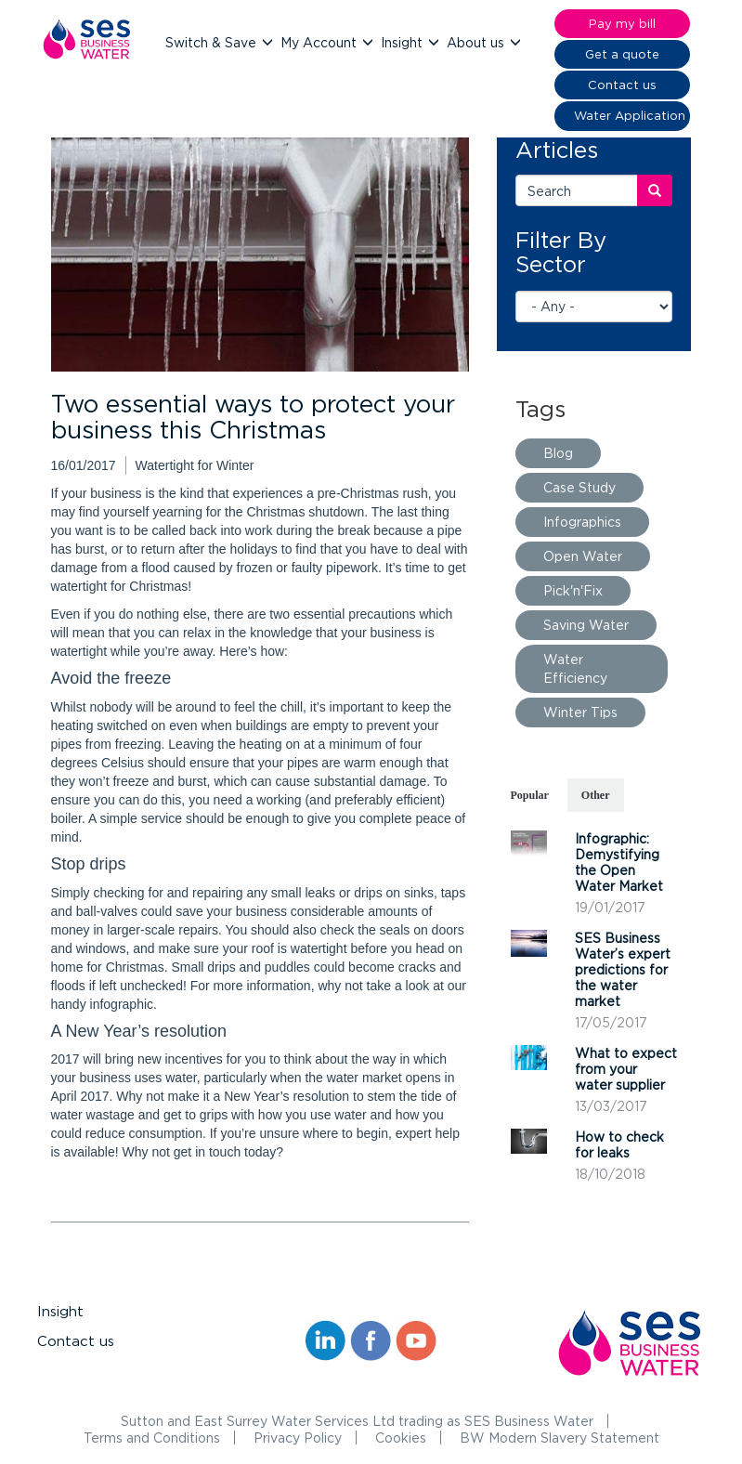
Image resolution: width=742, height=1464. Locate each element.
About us (477, 42)
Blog (558, 453)
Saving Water (586, 625)
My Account (320, 42)
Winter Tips (580, 712)
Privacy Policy (298, 1437)
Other (595, 795)
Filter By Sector (560, 252)
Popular (530, 795)
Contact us (75, 1341)
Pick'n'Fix (573, 590)
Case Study (579, 487)
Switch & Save (212, 42)
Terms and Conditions (152, 1437)
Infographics (582, 522)
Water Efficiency (575, 668)
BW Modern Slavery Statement (559, 1437)
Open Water (582, 556)
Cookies (400, 1437)
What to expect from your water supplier (626, 1068)
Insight (403, 42)
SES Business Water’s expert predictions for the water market (622, 969)
